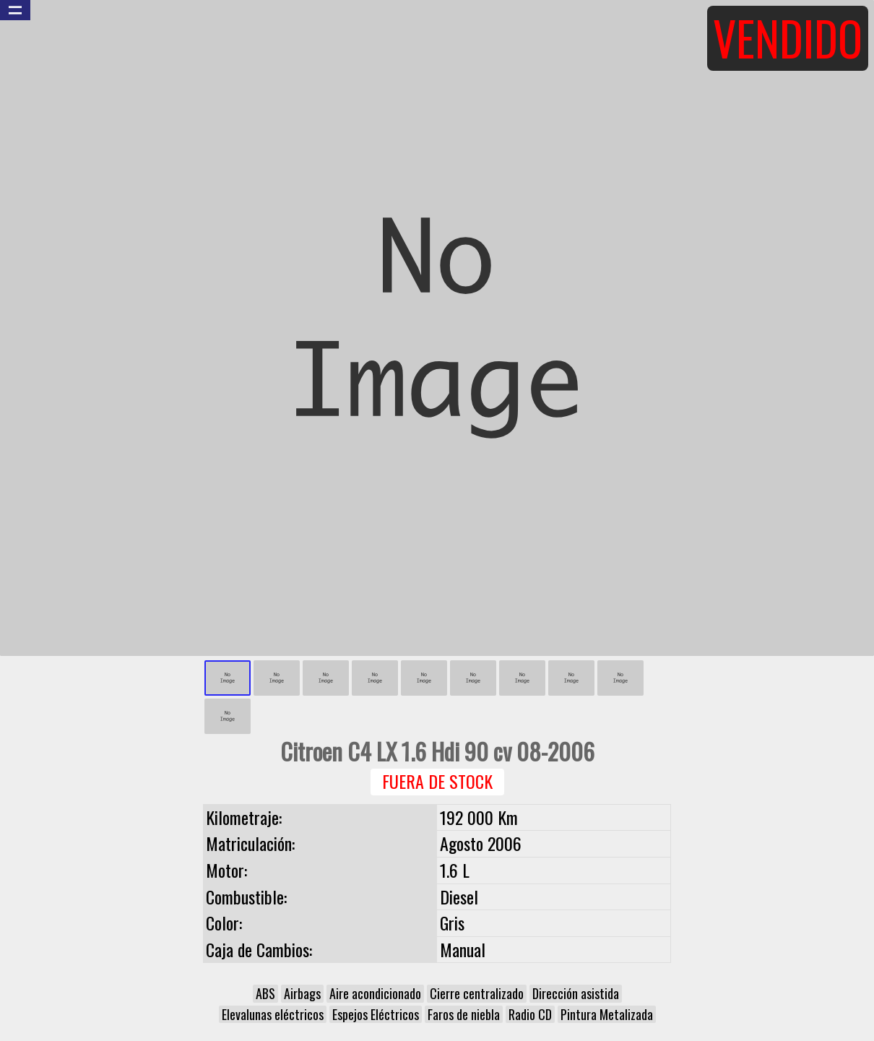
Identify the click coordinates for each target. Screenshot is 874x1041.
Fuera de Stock (437, 781)
